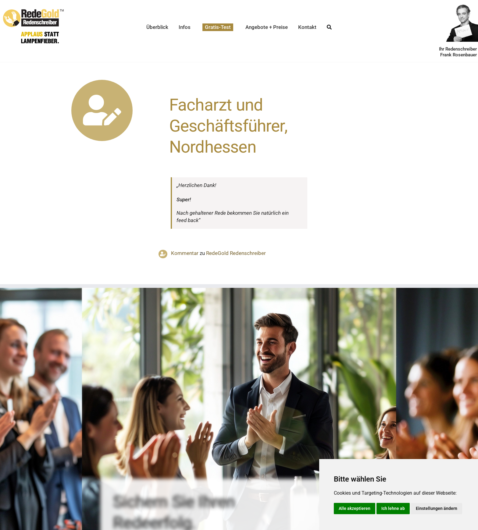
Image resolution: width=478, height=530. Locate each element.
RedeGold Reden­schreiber (236, 253)
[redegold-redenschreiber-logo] (33, 12)
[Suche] (329, 27)
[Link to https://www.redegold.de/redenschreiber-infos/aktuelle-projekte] (102, 110)
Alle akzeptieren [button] (354, 508)
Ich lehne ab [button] (393, 508)
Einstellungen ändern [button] (436, 508)
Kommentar (184, 253)
